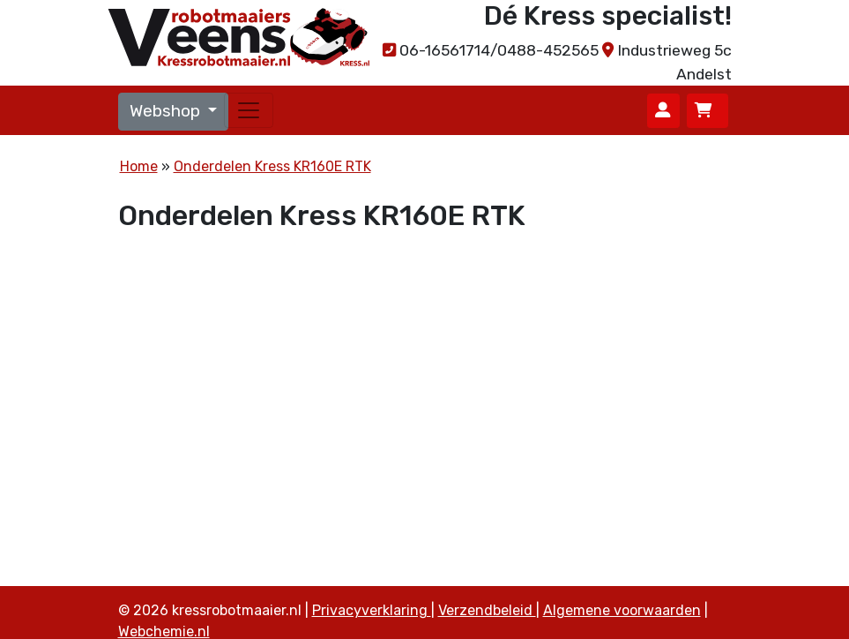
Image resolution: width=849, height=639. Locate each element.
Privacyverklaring (371, 610)
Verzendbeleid (487, 610)
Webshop (167, 111)
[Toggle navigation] (248, 110)
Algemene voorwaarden (622, 610)
